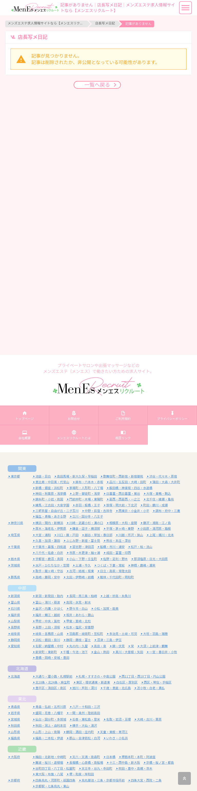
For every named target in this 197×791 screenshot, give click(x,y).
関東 (22, 468)
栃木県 (15, 559)
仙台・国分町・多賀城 (50, 719)
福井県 (15, 615)
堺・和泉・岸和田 (81, 774)
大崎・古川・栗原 (149, 719)
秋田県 (15, 725)
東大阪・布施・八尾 (49, 774)
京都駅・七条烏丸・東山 (52, 786)
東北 (22, 699)
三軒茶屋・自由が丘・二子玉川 (56, 511)
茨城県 (15, 565)
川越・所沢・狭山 (131, 535)
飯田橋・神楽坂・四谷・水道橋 (130, 488)
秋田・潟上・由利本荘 (50, 725)
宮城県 (15, 719)
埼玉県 (15, 535)
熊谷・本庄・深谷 (118, 540)
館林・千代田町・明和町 (117, 577)
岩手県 (15, 713)
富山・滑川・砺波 (47, 602)
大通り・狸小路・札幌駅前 (53, 676)
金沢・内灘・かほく (49, 608)
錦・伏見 (118, 646)
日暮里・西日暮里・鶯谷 (123, 493)
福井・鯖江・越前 (47, 615)
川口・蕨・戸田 (67, 535)
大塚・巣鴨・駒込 (158, 493)
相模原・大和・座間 (123, 523)
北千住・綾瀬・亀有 (160, 499)
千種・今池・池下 (75, 652)
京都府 (15, 780)
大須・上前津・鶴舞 (154, 646)
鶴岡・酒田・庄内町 (80, 732)
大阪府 (15, 757)
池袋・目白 (43, 476)
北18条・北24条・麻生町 (52, 682)
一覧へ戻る (98, 84)
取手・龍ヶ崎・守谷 (49, 571)
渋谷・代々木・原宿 (163, 476)
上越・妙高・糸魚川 (117, 596)
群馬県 (15, 577)
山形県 (15, 732)
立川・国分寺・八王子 (87, 516)
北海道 (22, 669)
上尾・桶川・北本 (161, 535)
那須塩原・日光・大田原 (151, 559)
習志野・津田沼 (83, 547)
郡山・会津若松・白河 (84, 738)
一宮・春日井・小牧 (163, 652)
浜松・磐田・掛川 (47, 640)
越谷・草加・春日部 (98, 535)
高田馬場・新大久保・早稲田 (77, 476)
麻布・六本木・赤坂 (89, 482)
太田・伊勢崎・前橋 (80, 577)
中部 (22, 588)
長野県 (15, 627)
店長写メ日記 (105, 23)
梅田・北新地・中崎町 (50, 757)
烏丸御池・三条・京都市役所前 (103, 780)
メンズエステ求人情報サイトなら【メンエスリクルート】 (46, 23)
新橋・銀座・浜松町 (49, 488)
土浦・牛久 (83, 565)
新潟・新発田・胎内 (49, 596)
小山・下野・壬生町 (83, 559)
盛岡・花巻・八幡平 (49, 713)
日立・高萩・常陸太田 (115, 571)
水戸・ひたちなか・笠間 (52, 565)
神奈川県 (17, 523)
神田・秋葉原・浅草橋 (50, 493)
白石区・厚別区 (127, 682)
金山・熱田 (101, 652)
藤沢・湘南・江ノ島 (157, 523)
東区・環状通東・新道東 (93, 682)
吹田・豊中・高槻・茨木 (135, 768)
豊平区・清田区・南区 (50, 688)
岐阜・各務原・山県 (49, 633)
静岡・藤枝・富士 (78, 640)
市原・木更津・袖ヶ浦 (84, 552)
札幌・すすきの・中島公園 (96, 676)
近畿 (22, 749)
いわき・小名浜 (117, 738)
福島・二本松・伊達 (49, 738)
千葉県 (15, 547)
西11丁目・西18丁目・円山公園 (143, 676)
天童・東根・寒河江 (114, 732)
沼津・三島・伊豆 (109, 640)
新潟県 (15, 596)
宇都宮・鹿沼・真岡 (49, 559)
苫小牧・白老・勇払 (151, 688)
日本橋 (110, 757)
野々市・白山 (78, 608)
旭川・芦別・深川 (84, 688)
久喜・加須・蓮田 (47, 540)
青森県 (15, 706)
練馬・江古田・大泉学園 (52, 505)
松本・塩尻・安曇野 (80, 627)
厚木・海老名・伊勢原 (50, 528)
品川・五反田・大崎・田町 (127, 482)
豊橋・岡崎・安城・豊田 (52, 657)
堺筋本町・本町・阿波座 (138, 757)
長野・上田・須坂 (47, 627)
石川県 (15, 608)
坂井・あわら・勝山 (80, 615)
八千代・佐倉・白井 (49, 552)
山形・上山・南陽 (47, 732)
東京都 (15, 476)
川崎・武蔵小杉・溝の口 (86, 523)
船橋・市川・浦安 (112, 547)
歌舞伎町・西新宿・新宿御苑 (123, 476)
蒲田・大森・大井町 (166, 482)
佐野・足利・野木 (115, 559)
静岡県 (15, 640)
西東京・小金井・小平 (134, 511)
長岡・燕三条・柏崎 (83, 596)
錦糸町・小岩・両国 (49, 499)
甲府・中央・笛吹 (47, 621)
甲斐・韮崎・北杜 (78, 621)
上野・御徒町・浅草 (86, 493)
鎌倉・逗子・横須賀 (86, 528)
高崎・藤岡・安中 (47, 577)
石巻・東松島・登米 (86, 719)
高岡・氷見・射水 (78, 602)
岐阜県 (15, 633)
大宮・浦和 (43, 535)
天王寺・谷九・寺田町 (97, 768)
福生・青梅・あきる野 (50, 516)
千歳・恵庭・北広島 (117, 688)
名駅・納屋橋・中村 (49, 646)
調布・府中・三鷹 (167, 511)
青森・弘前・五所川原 (50, 706)
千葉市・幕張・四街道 (50, 547)
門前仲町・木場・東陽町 (86, 499)
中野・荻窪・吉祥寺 (98, 511)
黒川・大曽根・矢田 (129, 652)
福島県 (15, 738)
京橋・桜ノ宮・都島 (160, 762)
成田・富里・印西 (118, 552)
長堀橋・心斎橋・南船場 (86, 762)
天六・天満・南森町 (86, 757)
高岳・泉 (100, 646)
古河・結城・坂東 (81, 571)
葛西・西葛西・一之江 (124, 499)
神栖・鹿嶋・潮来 (143, 565)
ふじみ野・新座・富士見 (83, 540)
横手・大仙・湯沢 (84, 725)
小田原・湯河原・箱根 (155, 528)
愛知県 (15, 646)
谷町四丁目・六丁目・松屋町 (55, 768)
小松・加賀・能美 (106, 608)
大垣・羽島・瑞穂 (155, 633)
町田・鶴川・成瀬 (155, 505)
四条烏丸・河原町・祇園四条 (55, 780)
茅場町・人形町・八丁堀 (86, 488)
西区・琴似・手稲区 (158, 682)
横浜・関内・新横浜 (49, 523)
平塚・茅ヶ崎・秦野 (120, 528)
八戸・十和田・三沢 (86, 706)
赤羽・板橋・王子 (87, 505)
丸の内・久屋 (78, 646)
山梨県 (15, 621)
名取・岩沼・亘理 (118, 719)
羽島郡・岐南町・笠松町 (86, 633)
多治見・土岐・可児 (123, 633)
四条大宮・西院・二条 (146, 780)
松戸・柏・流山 (141, 547)
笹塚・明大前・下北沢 (121, 505)
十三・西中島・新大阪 (124, 762)
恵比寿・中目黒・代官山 (52, 482)
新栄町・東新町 (46, 652)
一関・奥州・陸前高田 (84, 713)
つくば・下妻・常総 (111, 565)
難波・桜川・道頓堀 (49, 762)
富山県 (15, 602)
